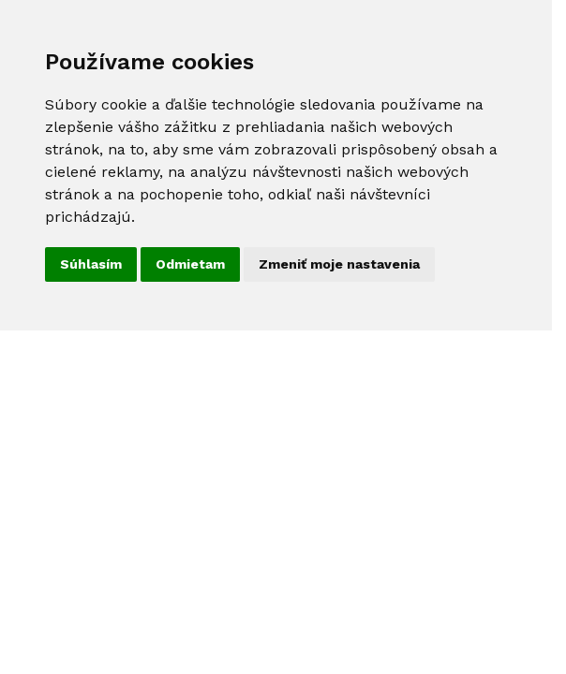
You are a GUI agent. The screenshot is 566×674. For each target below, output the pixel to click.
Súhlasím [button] (91, 263)
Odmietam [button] (190, 263)
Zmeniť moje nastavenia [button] (339, 263)
